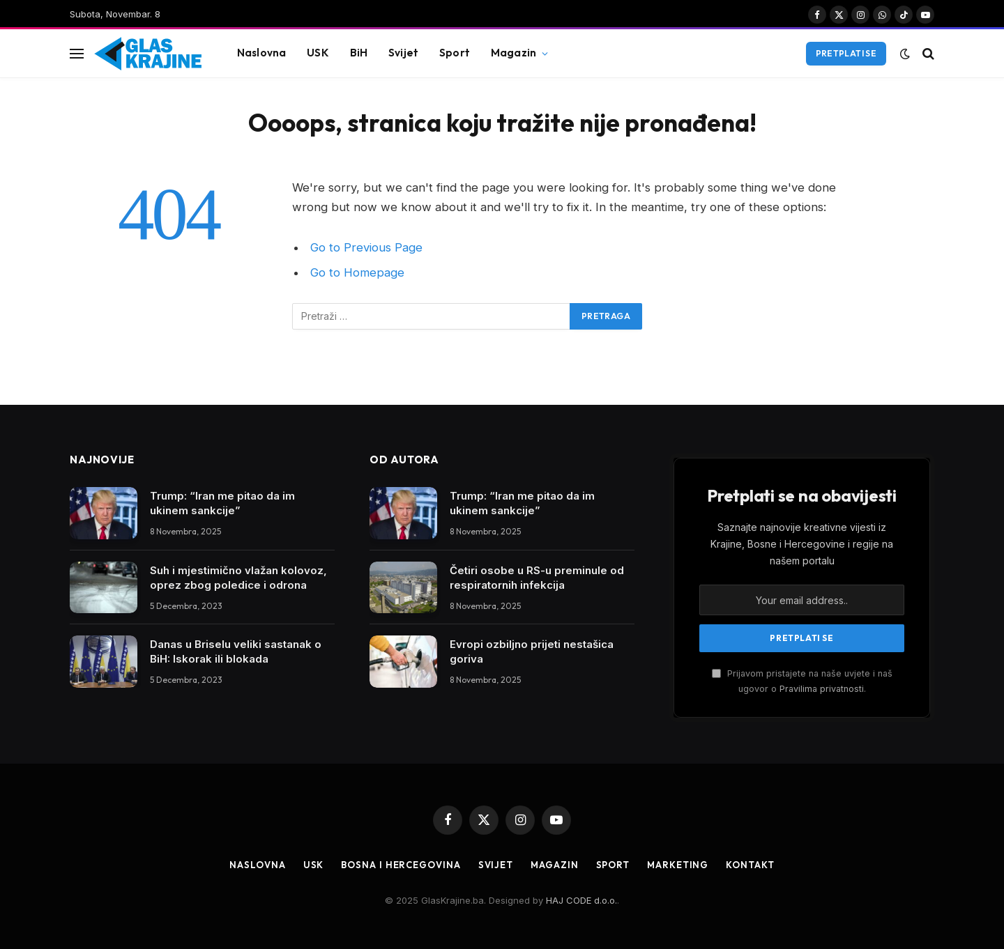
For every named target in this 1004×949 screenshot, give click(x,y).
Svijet (403, 52)
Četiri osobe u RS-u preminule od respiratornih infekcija (537, 578)
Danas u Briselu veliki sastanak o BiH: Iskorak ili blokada (235, 651)
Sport (454, 52)
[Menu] (77, 53)
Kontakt (750, 864)
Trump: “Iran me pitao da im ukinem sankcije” (222, 503)
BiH (358, 52)
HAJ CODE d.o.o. (581, 900)
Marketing (677, 864)
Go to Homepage (357, 272)
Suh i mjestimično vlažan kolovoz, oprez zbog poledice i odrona (238, 578)
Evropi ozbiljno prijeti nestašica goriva (532, 651)
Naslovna (261, 52)
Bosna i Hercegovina (400, 864)
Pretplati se (846, 53)
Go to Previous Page (366, 247)
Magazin (513, 52)
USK (317, 52)
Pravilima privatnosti (821, 689)
